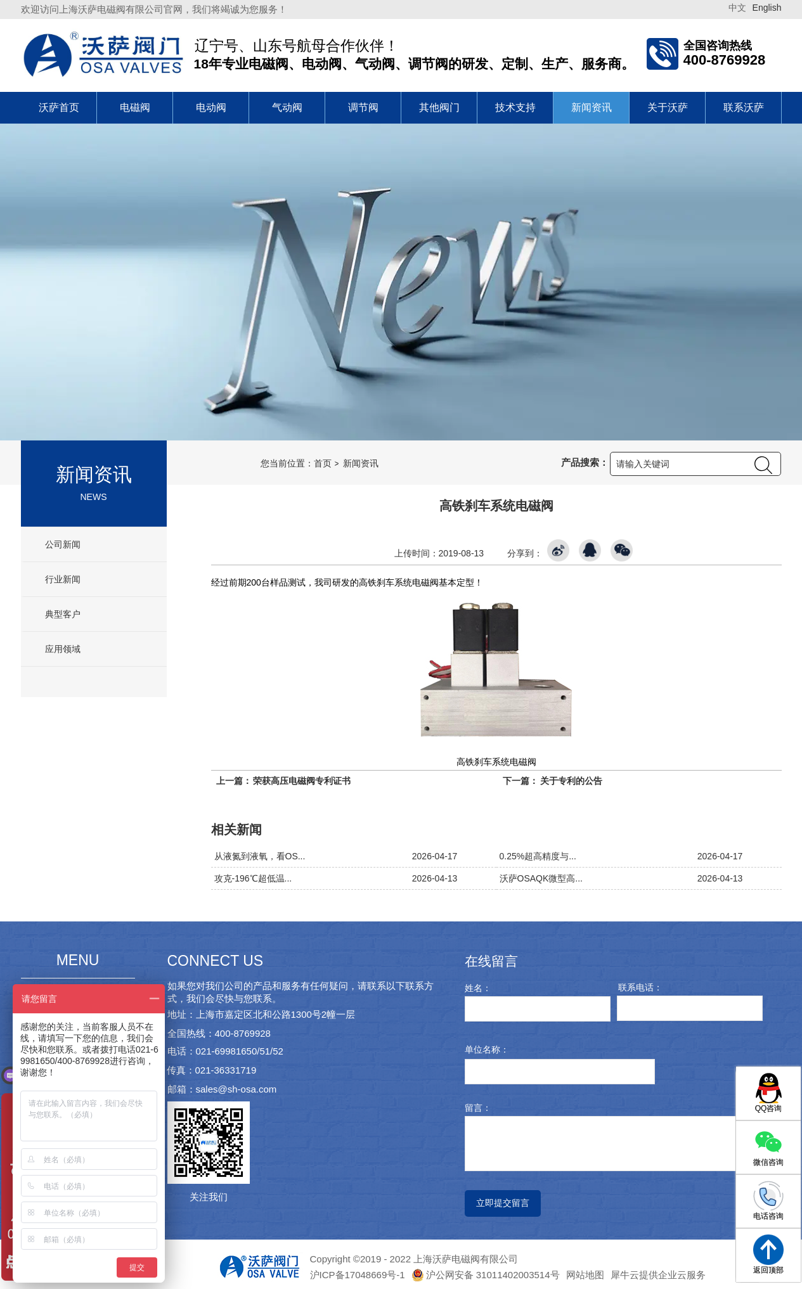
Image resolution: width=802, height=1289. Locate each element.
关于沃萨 (667, 107)
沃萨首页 (59, 107)
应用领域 (62, 649)
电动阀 (211, 107)
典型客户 (62, 614)
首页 (323, 463)
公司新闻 (62, 544)
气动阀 (287, 107)
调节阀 (363, 107)
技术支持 (515, 107)
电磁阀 (135, 107)
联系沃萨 (743, 107)
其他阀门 (439, 107)
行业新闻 (62, 579)
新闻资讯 (591, 107)
